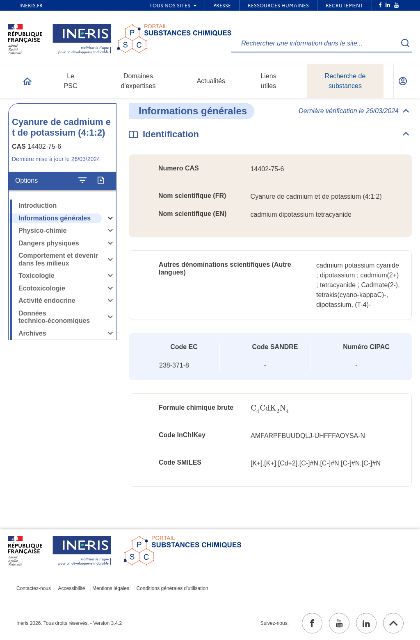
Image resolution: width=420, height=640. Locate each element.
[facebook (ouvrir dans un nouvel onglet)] (312, 623)
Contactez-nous (33, 588)
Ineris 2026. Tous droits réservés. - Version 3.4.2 (69, 623)
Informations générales (54, 218)
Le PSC (71, 81)
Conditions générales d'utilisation (172, 588)
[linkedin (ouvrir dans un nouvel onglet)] (366, 623)
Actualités (211, 80)
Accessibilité (71, 588)
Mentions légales (110, 588)
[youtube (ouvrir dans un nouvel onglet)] (339, 623)
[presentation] (270, 408)
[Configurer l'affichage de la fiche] (82, 181)
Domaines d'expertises (138, 81)
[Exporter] (101, 181)
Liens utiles (268, 81)
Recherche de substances (345, 81)
